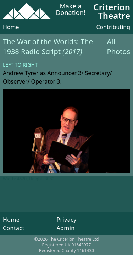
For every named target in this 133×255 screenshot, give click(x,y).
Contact (13, 228)
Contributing (113, 27)
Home (11, 27)
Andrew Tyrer (20, 73)
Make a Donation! (70, 10)
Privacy (66, 219)
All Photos (118, 46)
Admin (65, 228)
